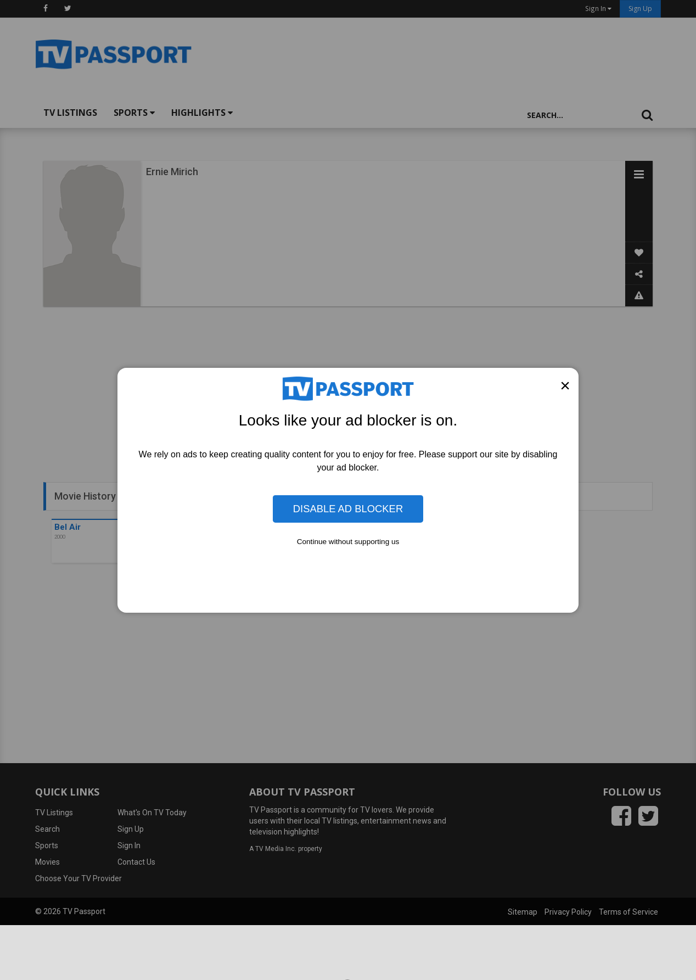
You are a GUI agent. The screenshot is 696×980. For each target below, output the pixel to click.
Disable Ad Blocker (348, 508)
